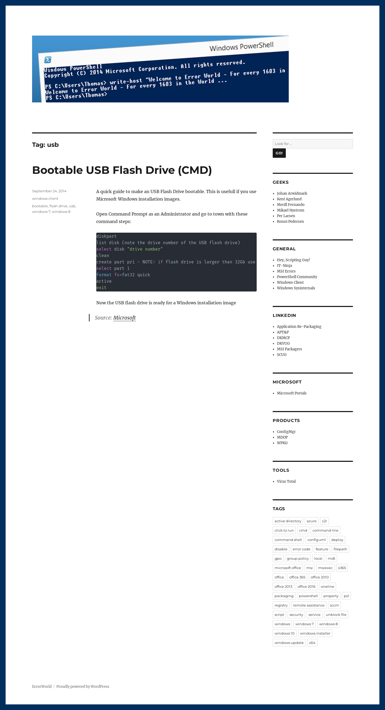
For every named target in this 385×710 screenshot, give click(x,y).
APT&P (283, 332)
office (279, 577)
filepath (340, 549)
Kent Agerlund (289, 199)
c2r (324, 521)
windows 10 (285, 633)
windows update (289, 642)
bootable (40, 206)
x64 (312, 642)
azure (312, 521)
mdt (331, 558)
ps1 (346, 596)
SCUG (282, 354)
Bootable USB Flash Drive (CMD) (122, 169)
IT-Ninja (284, 265)
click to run (284, 530)
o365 (342, 568)
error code (301, 549)
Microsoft (124, 317)
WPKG (282, 443)
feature (322, 549)
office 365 (297, 577)
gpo (278, 558)
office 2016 (306, 586)
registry (281, 605)
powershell (308, 596)
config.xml (316, 540)
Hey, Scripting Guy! (293, 260)
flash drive (58, 206)
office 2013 (283, 586)
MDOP (282, 437)
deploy (337, 540)
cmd (303, 530)
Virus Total (286, 481)
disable (281, 549)
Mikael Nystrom (290, 210)
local (318, 558)
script (279, 614)
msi (309, 568)
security (296, 614)
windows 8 (61, 211)
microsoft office (288, 568)
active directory (288, 521)
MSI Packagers (289, 349)
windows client (45, 198)
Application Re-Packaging (299, 326)
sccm (334, 605)
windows (282, 624)
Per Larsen (286, 216)
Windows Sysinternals (296, 288)
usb (72, 206)
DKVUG (283, 343)
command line (325, 530)
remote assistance (309, 605)
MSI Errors (286, 271)
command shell (288, 540)
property (331, 596)
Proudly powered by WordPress (82, 686)
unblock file (336, 614)
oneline (327, 586)
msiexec (325, 568)
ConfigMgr (286, 431)
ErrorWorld (42, 686)
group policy (298, 558)
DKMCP (283, 338)
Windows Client (290, 282)
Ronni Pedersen (290, 221)
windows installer (315, 633)
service (315, 614)
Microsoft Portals (292, 393)
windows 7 (41, 211)
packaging (284, 596)
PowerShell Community (297, 277)
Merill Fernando (291, 204)
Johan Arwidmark (292, 193)
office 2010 (320, 577)
